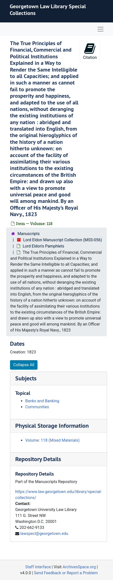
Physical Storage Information (52, 425)
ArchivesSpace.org (79, 567)
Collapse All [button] (23, 364)
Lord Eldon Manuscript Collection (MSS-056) (62, 240)
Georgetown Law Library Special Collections (48, 9)
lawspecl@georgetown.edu (44, 533)
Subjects (25, 378)
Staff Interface (38, 567)
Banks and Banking (42, 401)
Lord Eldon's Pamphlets (43, 246)
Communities (37, 407)
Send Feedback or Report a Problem (66, 573)
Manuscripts (29, 233)
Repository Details (38, 459)
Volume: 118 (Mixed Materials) (52, 440)
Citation (90, 51)
